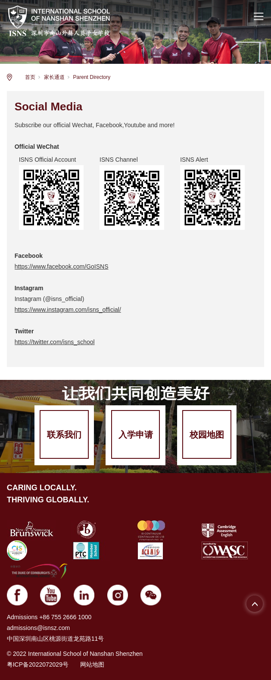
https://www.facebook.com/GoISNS (62, 266)
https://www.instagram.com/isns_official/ (68, 309)
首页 (30, 77)
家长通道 (54, 77)
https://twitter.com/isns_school (55, 341)
